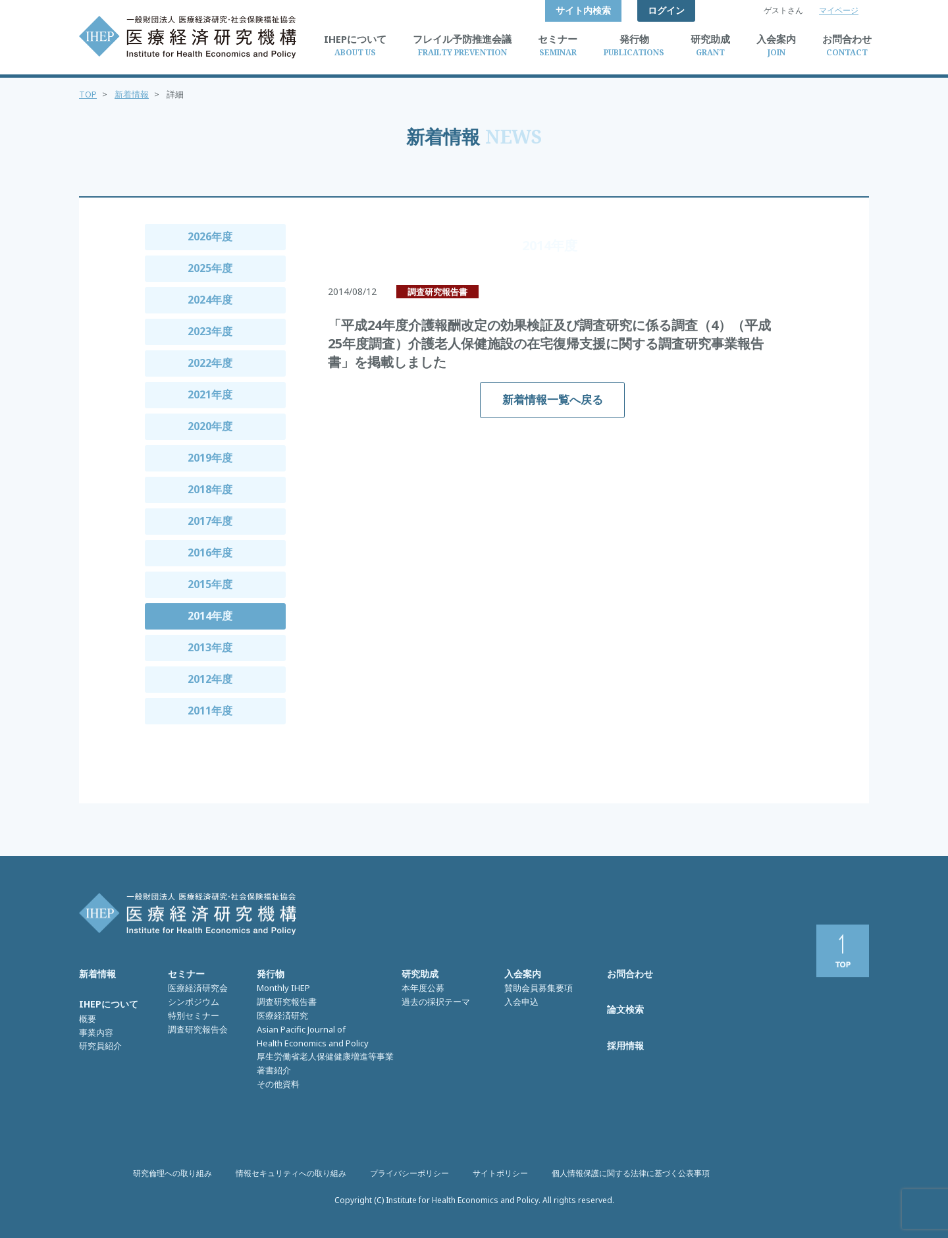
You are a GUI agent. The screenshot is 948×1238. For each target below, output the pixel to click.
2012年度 (210, 679)
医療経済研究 (282, 1015)
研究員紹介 (100, 1046)
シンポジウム (193, 1002)
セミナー (186, 973)
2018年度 (210, 489)
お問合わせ (630, 973)
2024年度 (210, 299)
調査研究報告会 (198, 1029)
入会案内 (522, 973)
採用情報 (625, 1045)
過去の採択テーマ (436, 1002)
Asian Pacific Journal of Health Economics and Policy (313, 1036)
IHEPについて (108, 1004)
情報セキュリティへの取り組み (291, 1173)
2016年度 (210, 552)
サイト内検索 (583, 10)
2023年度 (210, 331)
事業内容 (96, 1032)
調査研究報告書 (287, 1002)
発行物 (270, 973)
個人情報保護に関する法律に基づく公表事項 (631, 1173)
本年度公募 (423, 988)
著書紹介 (274, 1070)
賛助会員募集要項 (538, 988)
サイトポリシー (500, 1173)
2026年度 (210, 236)
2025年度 (210, 268)
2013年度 (210, 647)
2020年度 (210, 426)
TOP (88, 94)
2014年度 (210, 615)
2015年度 (210, 584)
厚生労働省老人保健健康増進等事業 (325, 1056)
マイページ (838, 10)
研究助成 (420, 973)
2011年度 (210, 710)
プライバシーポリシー (409, 1173)
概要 (87, 1019)
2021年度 (210, 394)
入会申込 (521, 1002)
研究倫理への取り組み (172, 1173)
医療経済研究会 (198, 988)
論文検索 (625, 1009)
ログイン (666, 10)
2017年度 (210, 521)
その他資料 (278, 1084)
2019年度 (210, 457)
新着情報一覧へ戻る (552, 399)
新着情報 (132, 94)
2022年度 (210, 363)
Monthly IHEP (283, 988)
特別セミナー (193, 1015)
